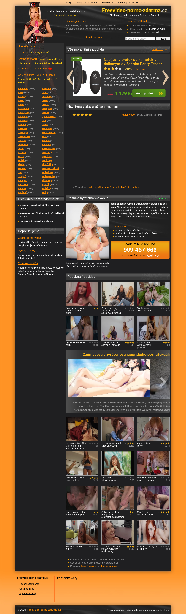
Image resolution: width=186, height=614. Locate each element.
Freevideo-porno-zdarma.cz (44, 609)
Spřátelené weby (27, 593)
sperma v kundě (93, 25)
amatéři (96, 29)
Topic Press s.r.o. (89, 566)
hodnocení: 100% (83, 115)
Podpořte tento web (29, 584)
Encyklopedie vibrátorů (113, 2)
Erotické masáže (28, 263)
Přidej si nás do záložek (66, 15)
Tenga (69, 2)
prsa (82, 25)
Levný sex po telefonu (87, 2)
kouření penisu (108, 29)
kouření (125, 187)
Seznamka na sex (137, 2)
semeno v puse (110, 25)
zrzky (90, 187)
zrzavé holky (72, 25)
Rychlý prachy (26, 250)
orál (117, 187)
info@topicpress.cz (109, 566)
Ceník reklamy (26, 588)
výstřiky (99, 187)
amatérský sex (83, 29)
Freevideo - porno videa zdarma (134, 10)
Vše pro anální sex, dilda (85, 49)
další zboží (157, 49)
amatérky (70, 29)
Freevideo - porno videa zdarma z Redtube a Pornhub (33, 24)
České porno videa (29, 237)
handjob (135, 187)
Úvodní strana (26, 46)
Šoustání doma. (94, 37)
